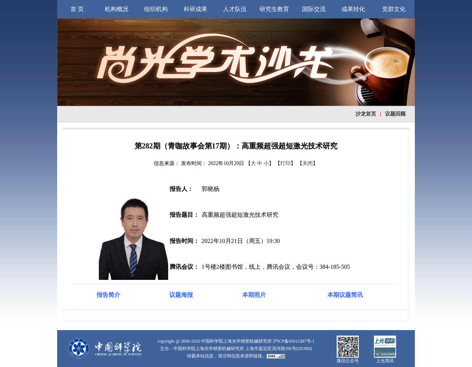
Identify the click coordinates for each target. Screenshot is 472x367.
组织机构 (156, 9)
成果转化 (353, 9)
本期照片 (254, 295)
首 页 (77, 9)
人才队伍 (235, 9)
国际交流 (314, 9)
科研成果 (195, 9)
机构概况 (116, 9)
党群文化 (394, 9)
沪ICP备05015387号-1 (294, 341)
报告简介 (108, 295)
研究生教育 (274, 9)
